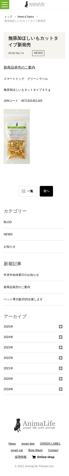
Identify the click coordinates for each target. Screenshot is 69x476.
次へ (46, 191)
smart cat (17, 450)
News (12, 443)
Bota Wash (35, 450)
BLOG (8, 222)
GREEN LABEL (50, 443)
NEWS (8, 234)
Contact (53, 450)
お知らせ (9, 246)
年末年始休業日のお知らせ (21, 274)
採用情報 (20, 456)
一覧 (30, 191)
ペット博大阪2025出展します (23, 299)
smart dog (27, 443)
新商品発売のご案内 (17, 287)
